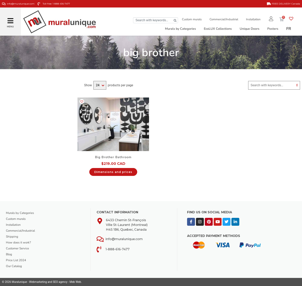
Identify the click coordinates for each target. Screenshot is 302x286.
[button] (10, 19)
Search (297, 85)
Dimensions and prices (113, 172)
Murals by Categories (21, 213)
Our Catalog (14, 266)
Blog (9, 254)
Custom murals (190, 19)
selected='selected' (99, 85)
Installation (252, 19)
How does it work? (19, 242)
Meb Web (75, 281)
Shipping (12, 236)
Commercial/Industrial (222, 19)
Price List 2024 (17, 260)
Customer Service (18, 248)
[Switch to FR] (288, 29)
